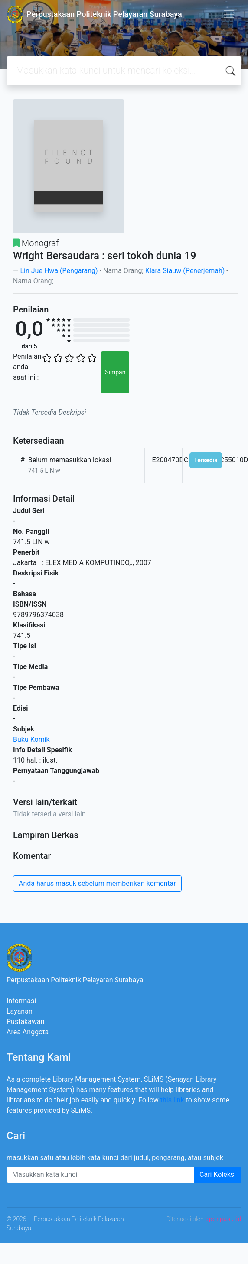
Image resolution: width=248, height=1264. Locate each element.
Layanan (20, 1011)
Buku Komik (31, 739)
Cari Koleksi (217, 1174)
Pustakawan (25, 1021)
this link (172, 1100)
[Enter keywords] (100, 1175)
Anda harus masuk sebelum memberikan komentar (97, 883)
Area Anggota (28, 1032)
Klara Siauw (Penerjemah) (185, 270)
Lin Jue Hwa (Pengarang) (59, 270)
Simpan (115, 372)
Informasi (21, 1001)
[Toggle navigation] (229, 14)
